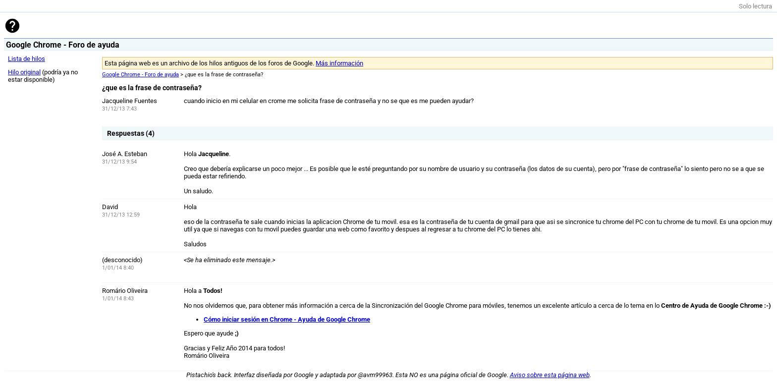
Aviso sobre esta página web (550, 375)
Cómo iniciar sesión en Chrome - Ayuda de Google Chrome (287, 319)
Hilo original (24, 72)
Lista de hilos (26, 58)
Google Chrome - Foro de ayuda (140, 74)
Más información (339, 63)
